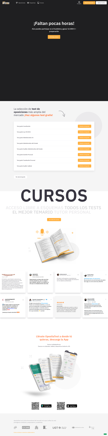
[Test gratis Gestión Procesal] (47, 154)
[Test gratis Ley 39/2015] (47, 131)
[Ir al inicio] (6, 2)
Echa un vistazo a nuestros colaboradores (24, 432)
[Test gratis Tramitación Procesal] (47, 160)
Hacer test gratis (89, 2)
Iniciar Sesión (101, 2)
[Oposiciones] (20, 3)
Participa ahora (54, 37)
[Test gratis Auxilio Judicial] (47, 166)
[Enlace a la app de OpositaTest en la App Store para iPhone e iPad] (67, 406)
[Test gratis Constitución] (47, 126)
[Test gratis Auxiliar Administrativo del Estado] (47, 148)
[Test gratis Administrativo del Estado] (47, 143)
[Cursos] (40, 3)
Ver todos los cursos (54, 219)
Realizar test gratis (84, 126)
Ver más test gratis (20, 177)
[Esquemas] (31, 3)
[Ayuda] (105, 434)
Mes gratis (79, 2)
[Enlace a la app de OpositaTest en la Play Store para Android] (41, 406)
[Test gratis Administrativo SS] (47, 137)
